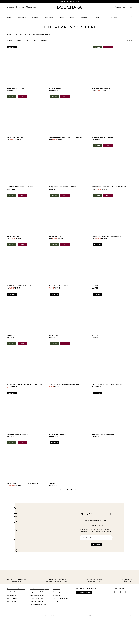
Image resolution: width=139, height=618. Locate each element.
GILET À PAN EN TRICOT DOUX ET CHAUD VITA (107, 236)
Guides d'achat (11, 595)
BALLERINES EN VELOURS (15, 88)
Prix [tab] (27, 40)
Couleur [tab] (9, 40)
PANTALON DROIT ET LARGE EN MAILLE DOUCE (22, 483)
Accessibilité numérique (38, 604)
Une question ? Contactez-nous (86, 588)
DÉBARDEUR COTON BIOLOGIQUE (17, 434)
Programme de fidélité (37, 592)
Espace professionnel (37, 601)
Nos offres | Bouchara (14, 592)
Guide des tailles (12, 598)
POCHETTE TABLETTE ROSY (58, 286)
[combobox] (121, 17)
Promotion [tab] (44, 40)
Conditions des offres (37, 595)
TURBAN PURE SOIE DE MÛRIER (102, 137)
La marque (56, 589)
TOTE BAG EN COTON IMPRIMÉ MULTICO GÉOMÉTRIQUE (25, 384)
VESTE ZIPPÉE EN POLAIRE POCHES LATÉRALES (65, 137)
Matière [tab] (18, 40)
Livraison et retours (36, 598)
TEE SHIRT (95, 335)
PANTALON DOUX (55, 88)
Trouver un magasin (85, 592)
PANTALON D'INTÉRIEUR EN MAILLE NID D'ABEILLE (109, 384)
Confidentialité (50, 616)
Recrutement (57, 595)
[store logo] (69, 7)
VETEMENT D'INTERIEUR (27, 34)
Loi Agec (55, 601)
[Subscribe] (109, 537)
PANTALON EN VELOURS (15, 137)
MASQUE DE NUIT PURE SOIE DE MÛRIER (20, 187)
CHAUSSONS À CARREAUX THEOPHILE (19, 286)
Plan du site (127, 616)
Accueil (9, 34)
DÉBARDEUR (96, 286)
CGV (89, 616)
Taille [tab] (34, 40)
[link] (120, 7)
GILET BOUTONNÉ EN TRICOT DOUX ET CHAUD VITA (109, 187)
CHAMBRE (15, 34)
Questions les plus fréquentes (39, 589)
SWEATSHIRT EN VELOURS (101, 88)
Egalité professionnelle (60, 598)
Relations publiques (59, 592)
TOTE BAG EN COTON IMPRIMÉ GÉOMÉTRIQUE (64, 384)
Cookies (9, 616)
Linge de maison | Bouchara (16, 589)
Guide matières (12, 601)
